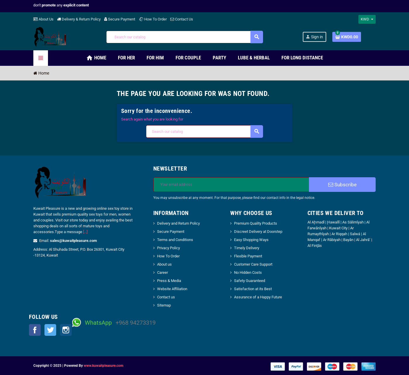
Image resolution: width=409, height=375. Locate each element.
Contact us (166, 297)
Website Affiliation (172, 289)
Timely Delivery (246, 248)
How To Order (153, 19)
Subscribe (342, 185)
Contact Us (181, 19)
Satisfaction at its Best (253, 289)
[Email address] (231, 184)
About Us (43, 19)
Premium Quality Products (255, 223)
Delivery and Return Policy (178, 223)
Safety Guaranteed (249, 280)
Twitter (50, 330)
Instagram (66, 330)
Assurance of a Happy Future (258, 297)
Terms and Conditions (175, 240)
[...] (85, 232)
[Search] (184, 37)
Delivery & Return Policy (79, 19)
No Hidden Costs (248, 272)
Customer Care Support (253, 264)
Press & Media (169, 280)
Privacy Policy (168, 248)
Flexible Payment (248, 256)
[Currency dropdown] (367, 19)
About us (164, 264)
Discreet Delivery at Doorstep (258, 231)
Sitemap (164, 305)
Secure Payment (119, 19)
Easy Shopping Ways (251, 240)
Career (162, 272)
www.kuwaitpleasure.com (103, 366)
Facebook (35, 330)
